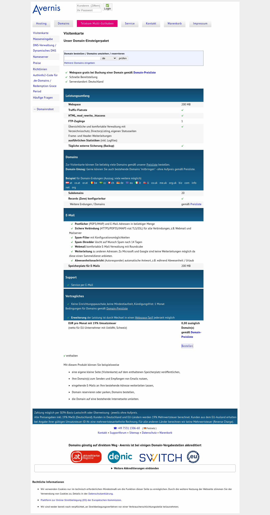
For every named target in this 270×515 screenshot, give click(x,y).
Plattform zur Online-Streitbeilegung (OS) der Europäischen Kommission (81, 500)
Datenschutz (149, 432)
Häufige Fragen (43, 97)
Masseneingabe (43, 39)
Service (130, 23)
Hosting (41, 23)
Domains (64, 23)
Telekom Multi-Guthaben (97, 23)
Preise (37, 63)
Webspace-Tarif (144, 317)
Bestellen (187, 346)
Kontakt (151, 23)
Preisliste (152, 164)
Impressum (200, 23)
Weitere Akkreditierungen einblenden (136, 468)
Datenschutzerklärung (100, 493)
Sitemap (134, 432)
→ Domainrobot (43, 109)
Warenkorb (175, 23)
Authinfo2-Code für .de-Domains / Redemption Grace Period (45, 83)
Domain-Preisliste (144, 72)
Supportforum (118, 432)
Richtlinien (40, 69)
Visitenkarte (40, 33)
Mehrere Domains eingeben (79, 62)
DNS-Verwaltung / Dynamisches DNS (44, 47)
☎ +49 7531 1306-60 (127, 428)
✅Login (107, 7)
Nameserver (40, 57)
